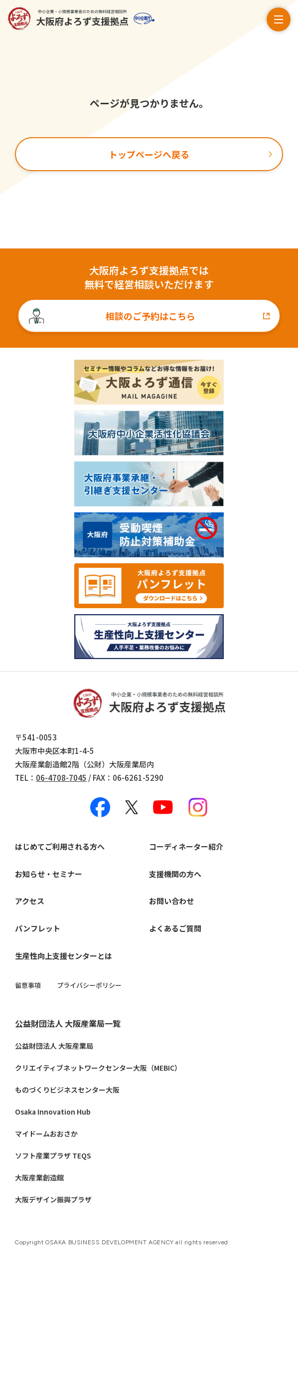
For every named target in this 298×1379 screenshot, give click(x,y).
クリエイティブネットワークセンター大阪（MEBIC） (98, 1068)
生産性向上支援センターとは (63, 955)
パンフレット (37, 928)
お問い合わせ (171, 901)
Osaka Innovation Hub (53, 1112)
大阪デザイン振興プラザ (53, 1199)
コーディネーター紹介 (186, 846)
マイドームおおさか (46, 1134)
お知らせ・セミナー (48, 874)
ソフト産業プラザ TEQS (53, 1155)
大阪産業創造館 (39, 1177)
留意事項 (28, 985)
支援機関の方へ (175, 874)
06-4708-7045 (61, 777)
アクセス (29, 901)
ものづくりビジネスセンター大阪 (67, 1090)
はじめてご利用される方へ (60, 846)
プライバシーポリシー (89, 985)
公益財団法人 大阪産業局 (54, 1046)
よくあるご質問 (175, 928)
